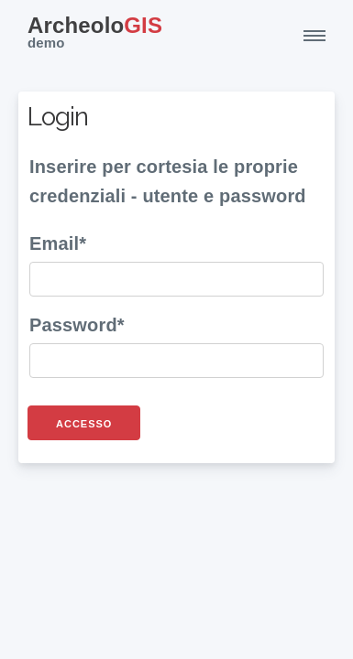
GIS (95, 34)
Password (73, 325)
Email (54, 243)
